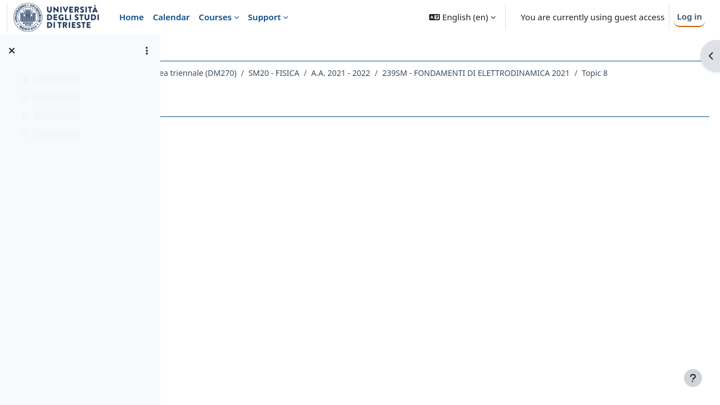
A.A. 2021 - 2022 (472, 73)
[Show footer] (693, 378)
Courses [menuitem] (215, 16)
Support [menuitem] (264, 16)
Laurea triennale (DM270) (321, 73)
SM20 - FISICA (405, 73)
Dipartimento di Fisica (222, 73)
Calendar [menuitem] (171, 16)
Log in (689, 16)
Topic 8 (407, 87)
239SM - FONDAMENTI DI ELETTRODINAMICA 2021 (288, 87)
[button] (462, 17)
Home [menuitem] (131, 16)
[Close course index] (12, 51)
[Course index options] (147, 51)
